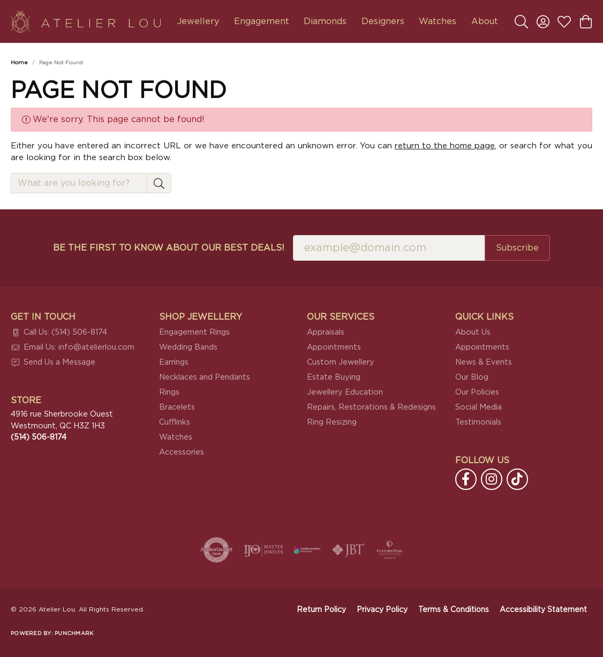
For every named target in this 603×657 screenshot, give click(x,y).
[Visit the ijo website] (264, 550)
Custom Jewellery (340, 362)
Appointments (334, 347)
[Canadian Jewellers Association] (307, 550)
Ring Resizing (332, 422)
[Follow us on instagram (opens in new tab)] (491, 479)
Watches (437, 21)
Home (19, 62)
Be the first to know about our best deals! (168, 248)
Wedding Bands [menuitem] (188, 347)
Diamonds (325, 21)
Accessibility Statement (543, 610)
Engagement (261, 21)
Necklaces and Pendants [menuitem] (204, 377)
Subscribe (517, 248)
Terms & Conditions (453, 610)
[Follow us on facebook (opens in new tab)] (466, 479)
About (484, 21)
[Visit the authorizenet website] (216, 550)
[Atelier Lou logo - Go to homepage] (85, 21)
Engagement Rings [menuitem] (194, 332)
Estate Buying (333, 377)
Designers (382, 21)
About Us (473, 332)
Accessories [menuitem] (181, 452)
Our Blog (471, 377)
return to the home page (445, 146)
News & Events (483, 362)
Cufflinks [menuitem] (174, 422)
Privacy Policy (382, 610)
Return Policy (321, 610)
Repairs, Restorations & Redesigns (371, 407)
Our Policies (477, 392)
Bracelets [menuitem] (177, 407)
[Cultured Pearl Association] (389, 550)
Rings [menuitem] (169, 392)
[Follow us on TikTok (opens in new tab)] (517, 479)
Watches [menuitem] (175, 437)
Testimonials (478, 422)
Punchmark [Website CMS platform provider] (74, 633)
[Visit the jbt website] (348, 550)
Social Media (478, 407)
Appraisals (325, 332)
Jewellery (198, 21)
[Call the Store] (38, 437)
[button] (521, 21)
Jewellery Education (345, 392)
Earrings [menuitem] (174, 362)
